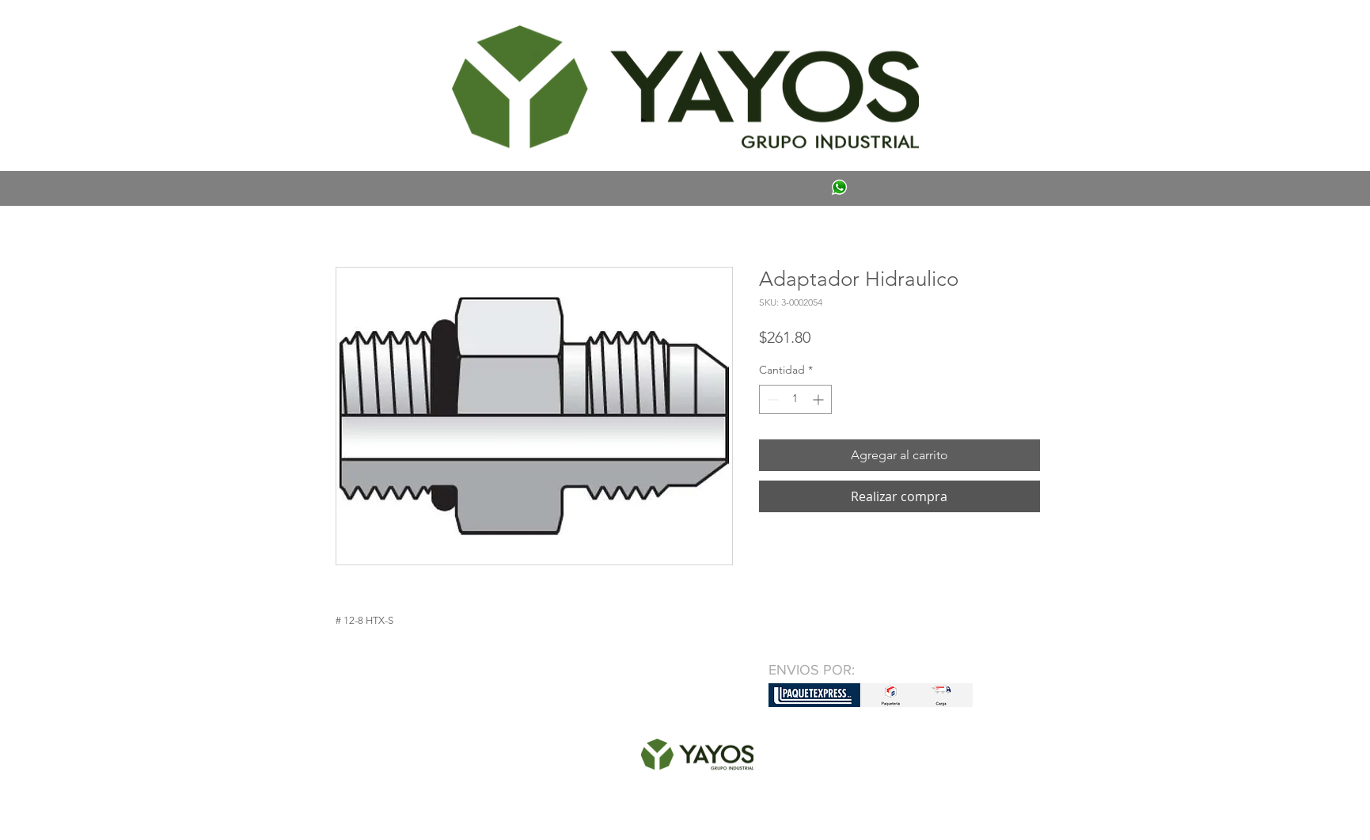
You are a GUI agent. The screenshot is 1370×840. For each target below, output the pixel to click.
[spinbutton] (795, 399)
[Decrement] (771, 399)
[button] (358, 28)
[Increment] (819, 399)
